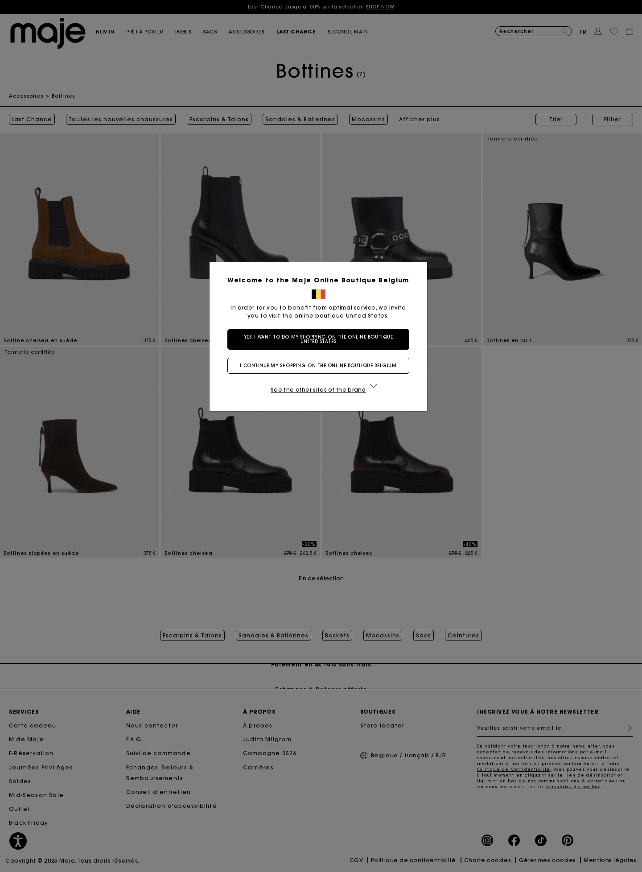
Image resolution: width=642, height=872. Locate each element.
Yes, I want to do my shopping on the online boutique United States (321, 339)
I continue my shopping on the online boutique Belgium (321, 365)
